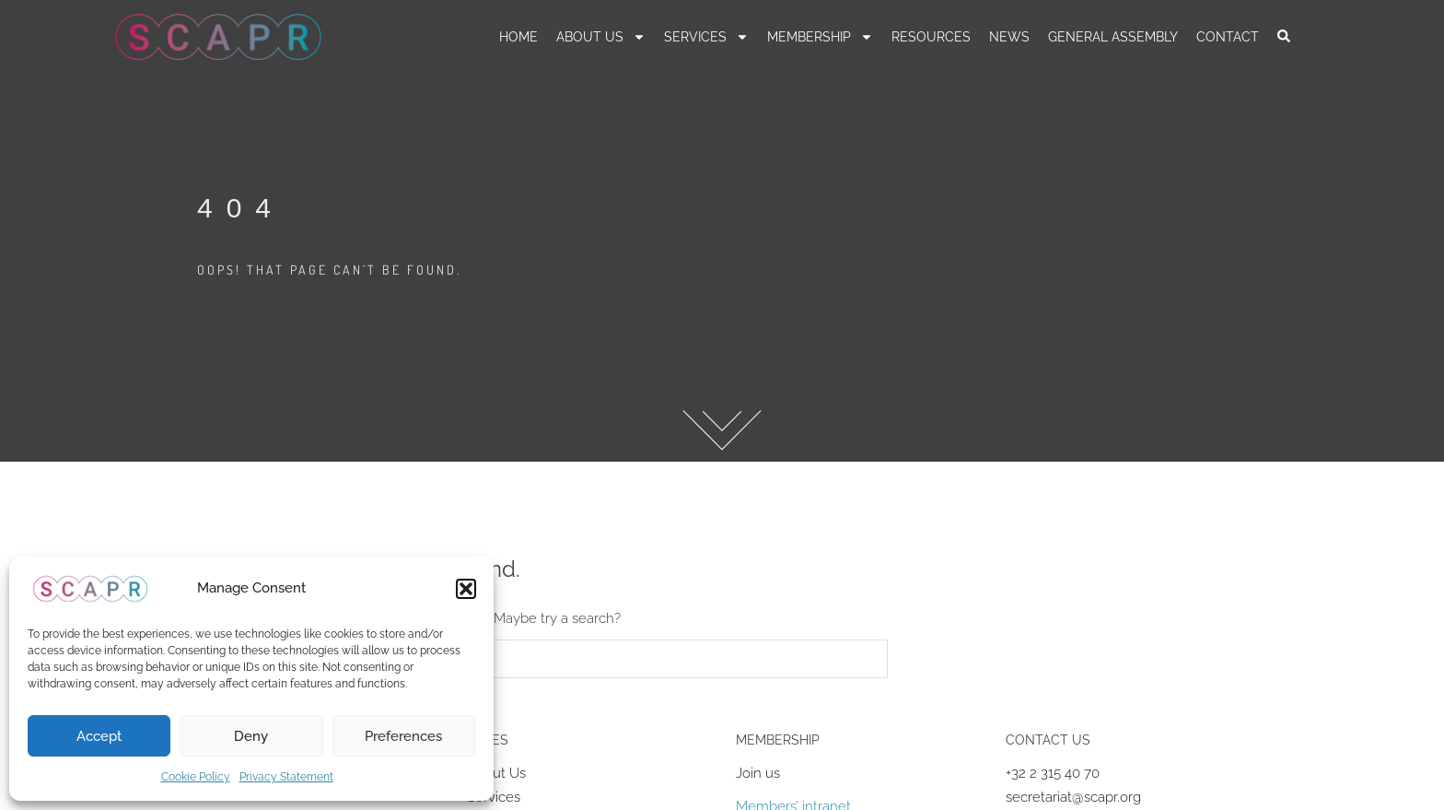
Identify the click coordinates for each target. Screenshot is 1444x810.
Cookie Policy (195, 776)
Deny (251, 736)
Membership (820, 37)
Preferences (403, 736)
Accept (99, 736)
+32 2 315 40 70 (1053, 773)
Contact (1227, 36)
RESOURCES (931, 36)
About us (601, 37)
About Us (496, 773)
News (1009, 36)
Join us (758, 773)
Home (518, 36)
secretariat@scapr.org (1073, 797)
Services (706, 37)
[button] (466, 589)
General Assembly (1113, 36)
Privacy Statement (286, 776)
